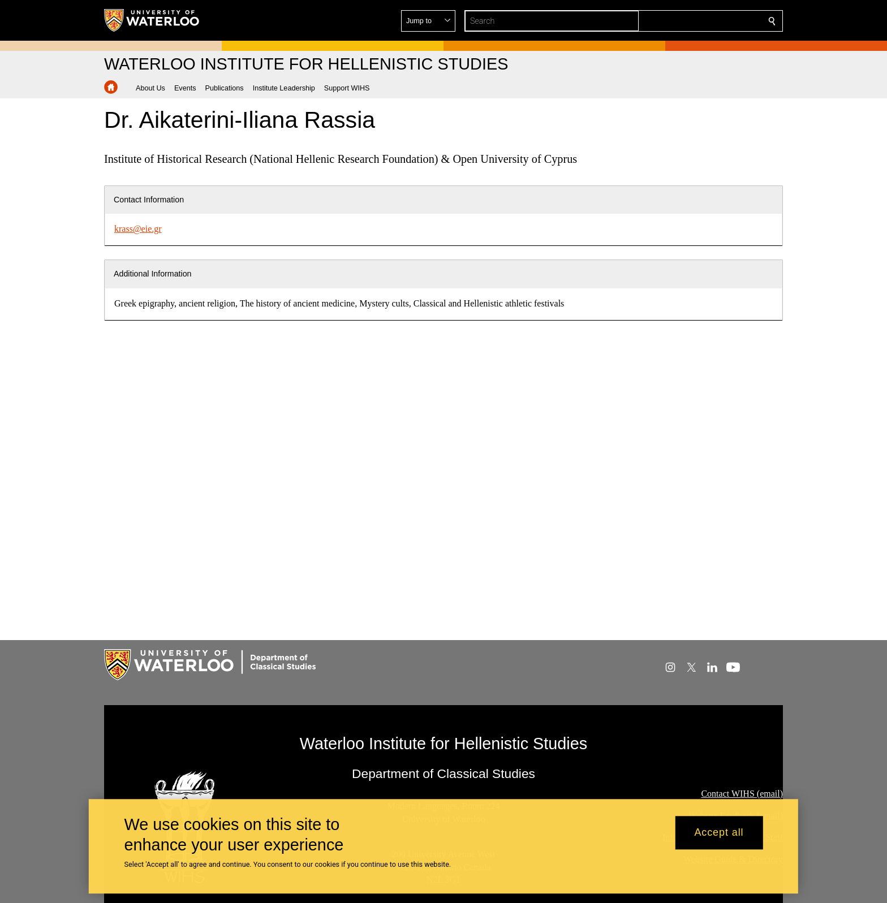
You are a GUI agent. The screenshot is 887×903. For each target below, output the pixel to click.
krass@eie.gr (138, 229)
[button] (690, 21)
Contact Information (149, 199)
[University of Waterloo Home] (152, 20)
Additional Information (153, 273)
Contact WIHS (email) (742, 793)
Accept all (718, 833)
